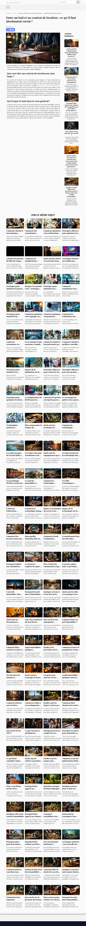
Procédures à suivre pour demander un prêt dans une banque (70, 734)
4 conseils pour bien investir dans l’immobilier (70, 538)
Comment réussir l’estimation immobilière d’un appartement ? (51, 540)
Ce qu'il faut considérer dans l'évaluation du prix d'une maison (14, 762)
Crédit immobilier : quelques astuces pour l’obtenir (70, 677)
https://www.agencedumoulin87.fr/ (49, 85)
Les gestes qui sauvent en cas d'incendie (50, 677)
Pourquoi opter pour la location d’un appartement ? (15, 844)
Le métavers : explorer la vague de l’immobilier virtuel (33, 566)
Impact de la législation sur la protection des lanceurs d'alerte (32, 373)
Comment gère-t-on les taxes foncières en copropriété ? (71, 79)
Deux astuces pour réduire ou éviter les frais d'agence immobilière (52, 901)
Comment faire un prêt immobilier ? (70, 620)
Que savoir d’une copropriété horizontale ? (51, 622)
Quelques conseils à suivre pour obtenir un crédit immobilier (70, 873)
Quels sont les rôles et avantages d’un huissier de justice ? (70, 594)
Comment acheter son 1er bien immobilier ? (14, 705)
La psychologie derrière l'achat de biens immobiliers (14, 483)
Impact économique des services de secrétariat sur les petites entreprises (52, 512)
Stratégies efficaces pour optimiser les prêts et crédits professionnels (70, 234)
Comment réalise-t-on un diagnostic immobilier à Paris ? (33, 705)
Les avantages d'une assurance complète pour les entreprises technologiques (33, 345)
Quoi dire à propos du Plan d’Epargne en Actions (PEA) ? (51, 788)
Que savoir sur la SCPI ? (13, 732)
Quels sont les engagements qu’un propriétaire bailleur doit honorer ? (71, 52)
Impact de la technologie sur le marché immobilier (70, 511)
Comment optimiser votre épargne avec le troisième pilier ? (33, 316)
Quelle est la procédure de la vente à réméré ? (51, 649)
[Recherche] (67, 2)
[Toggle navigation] (8, 7)
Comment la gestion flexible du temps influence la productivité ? (14, 262)
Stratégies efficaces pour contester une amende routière (52, 372)
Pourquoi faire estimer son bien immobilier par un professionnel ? (33, 845)
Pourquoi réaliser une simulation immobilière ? (13, 566)
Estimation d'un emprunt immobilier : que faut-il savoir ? (13, 901)
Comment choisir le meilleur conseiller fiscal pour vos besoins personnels (70, 345)
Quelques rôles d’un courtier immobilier (15, 815)
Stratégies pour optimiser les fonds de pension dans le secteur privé (14, 401)
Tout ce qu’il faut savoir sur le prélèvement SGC (13, 788)
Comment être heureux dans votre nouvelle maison (14, 538)
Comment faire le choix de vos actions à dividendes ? (52, 872)
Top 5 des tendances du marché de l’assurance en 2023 (33, 622)
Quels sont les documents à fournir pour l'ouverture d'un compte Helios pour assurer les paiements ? (71, 161)
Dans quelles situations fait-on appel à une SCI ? (32, 538)
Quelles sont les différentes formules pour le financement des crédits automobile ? (71, 191)
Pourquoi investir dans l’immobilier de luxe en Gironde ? (33, 594)
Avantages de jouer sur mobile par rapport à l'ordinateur (70, 262)
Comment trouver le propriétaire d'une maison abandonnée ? (71, 651)
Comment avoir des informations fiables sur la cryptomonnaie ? (71, 762)
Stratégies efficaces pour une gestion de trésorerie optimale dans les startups (70, 373)
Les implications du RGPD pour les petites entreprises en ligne (33, 401)
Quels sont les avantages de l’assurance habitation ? (49, 429)
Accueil (8, 13)
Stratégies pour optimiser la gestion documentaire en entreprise (14, 290)
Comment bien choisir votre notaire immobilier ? (71, 705)
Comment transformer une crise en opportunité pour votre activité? (71, 290)
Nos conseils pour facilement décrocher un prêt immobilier (51, 845)
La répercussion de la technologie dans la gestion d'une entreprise (70, 456)
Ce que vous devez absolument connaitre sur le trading (32, 734)
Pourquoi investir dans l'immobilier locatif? (69, 899)
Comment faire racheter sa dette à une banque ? (14, 649)
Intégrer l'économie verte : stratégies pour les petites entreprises (33, 290)
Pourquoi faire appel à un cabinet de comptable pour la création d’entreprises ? (71, 107)
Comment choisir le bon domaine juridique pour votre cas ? (15, 234)
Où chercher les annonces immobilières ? (13, 677)
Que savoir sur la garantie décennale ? (71, 133)
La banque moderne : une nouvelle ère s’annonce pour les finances (70, 845)
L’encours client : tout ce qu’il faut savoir (69, 566)
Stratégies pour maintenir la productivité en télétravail (13, 318)
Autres (14, 13)
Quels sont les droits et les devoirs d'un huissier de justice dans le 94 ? (52, 262)
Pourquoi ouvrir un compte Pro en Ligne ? (52, 733)
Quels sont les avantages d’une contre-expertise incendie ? (69, 817)
